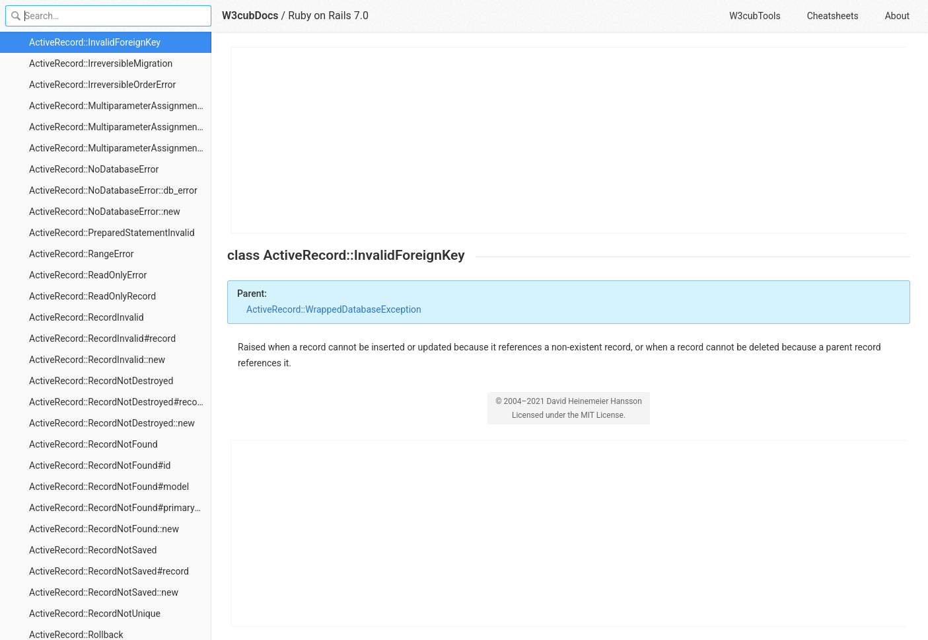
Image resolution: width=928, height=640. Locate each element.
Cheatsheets (833, 16)
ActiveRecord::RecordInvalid (86, 317)
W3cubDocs (250, 15)
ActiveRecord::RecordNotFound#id (99, 465)
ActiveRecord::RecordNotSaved (93, 550)
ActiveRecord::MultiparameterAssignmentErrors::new (120, 148)
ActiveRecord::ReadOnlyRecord (92, 296)
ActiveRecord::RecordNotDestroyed (101, 381)
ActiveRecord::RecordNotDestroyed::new (112, 423)
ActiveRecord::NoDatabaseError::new (104, 211)
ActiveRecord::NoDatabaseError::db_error (113, 190)
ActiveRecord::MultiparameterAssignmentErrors (120, 105)
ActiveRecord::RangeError (81, 254)
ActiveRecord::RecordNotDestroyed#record (117, 402)
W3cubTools (754, 16)
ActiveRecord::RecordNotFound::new (104, 529)
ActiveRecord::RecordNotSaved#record (109, 571)
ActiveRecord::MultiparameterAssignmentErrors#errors (120, 127)
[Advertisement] (569, 140)
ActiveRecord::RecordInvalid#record (102, 338)
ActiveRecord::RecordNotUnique (95, 613)
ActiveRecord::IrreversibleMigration (100, 63)
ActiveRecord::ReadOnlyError (88, 275)
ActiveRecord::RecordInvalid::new (97, 359)
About (897, 16)
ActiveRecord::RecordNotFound (93, 444)
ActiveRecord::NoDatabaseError (94, 169)
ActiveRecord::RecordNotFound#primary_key (120, 507)
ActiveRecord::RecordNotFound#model (109, 486)
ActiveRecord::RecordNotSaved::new (103, 592)
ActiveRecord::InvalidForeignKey (95, 42)
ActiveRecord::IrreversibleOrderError (102, 84)
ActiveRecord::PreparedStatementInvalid (112, 232)
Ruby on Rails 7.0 (328, 15)
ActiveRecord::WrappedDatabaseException (333, 309)
